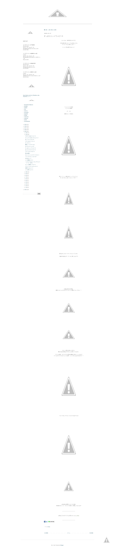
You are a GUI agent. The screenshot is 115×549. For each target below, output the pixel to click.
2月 (26, 185)
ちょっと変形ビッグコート (30, 164)
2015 (25, 131)
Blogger (62, 545)
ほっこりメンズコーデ (29, 139)
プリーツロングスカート (30, 151)
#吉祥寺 (25, 107)
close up (25, 110)
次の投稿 (46, 532)
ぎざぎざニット (28, 158)
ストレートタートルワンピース (31, 166)
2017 (25, 127)
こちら (77, 515)
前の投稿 (91, 532)
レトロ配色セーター (29, 160)
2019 (25, 124)
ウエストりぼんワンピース (30, 136)
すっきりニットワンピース (30, 148)
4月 (26, 182)
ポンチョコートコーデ (29, 146)
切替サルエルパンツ (29, 168)
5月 (26, 180)
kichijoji (48, 526)
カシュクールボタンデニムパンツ (31, 137)
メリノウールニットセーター (31, 156)
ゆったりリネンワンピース (30, 149)
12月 (26, 132)
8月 (26, 175)
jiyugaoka (26, 113)
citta (25, 109)
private (25, 119)
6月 (26, 178)
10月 (26, 171)
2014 (25, 189)
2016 (25, 129)
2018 (25, 126)
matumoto (26, 118)
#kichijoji (25, 106)
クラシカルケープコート (30, 141)
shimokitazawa (27, 121)
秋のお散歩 (27, 153)
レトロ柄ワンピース (29, 169)
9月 (26, 173)
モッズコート (28, 142)
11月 (26, 134)
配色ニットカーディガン (30, 144)
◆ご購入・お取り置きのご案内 (50, 29)
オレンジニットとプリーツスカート (32, 154)
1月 (26, 187)
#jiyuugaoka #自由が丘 (28, 104)
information (26, 112)
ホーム (68, 532)
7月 (26, 177)
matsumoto (26, 116)
